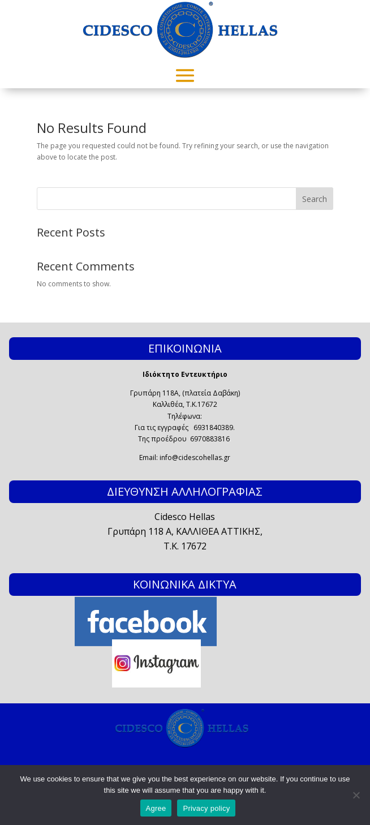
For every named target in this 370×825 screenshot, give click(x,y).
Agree (156, 808)
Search (314, 199)
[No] (356, 795)
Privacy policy (206, 808)
